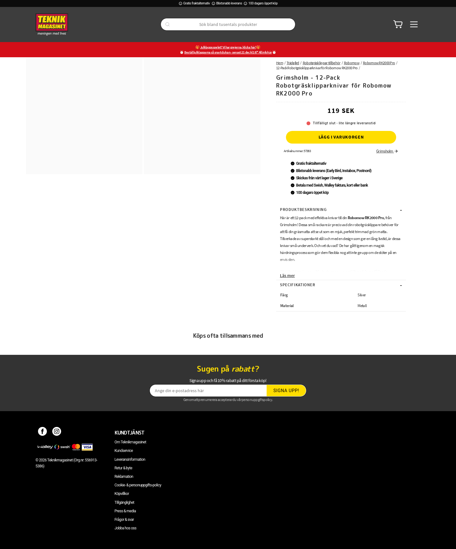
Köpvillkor (122, 493)
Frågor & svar (124, 519)
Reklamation (124, 476)
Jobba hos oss (125, 528)
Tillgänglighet (124, 502)
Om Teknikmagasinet (130, 442)
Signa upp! (286, 390)
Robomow (351, 62)
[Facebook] (42, 432)
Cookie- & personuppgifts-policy (138, 485)
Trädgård (293, 62)
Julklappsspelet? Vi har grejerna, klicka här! (228, 47)
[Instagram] (56, 432)
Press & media (125, 511)
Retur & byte (123, 468)
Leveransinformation (130, 459)
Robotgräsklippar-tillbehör (321, 62)
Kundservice (124, 450)
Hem (279, 62)
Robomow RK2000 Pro (379, 62)
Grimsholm (387, 151)
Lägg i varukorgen (341, 137)
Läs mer (287, 275)
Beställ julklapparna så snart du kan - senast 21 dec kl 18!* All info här (228, 52)
